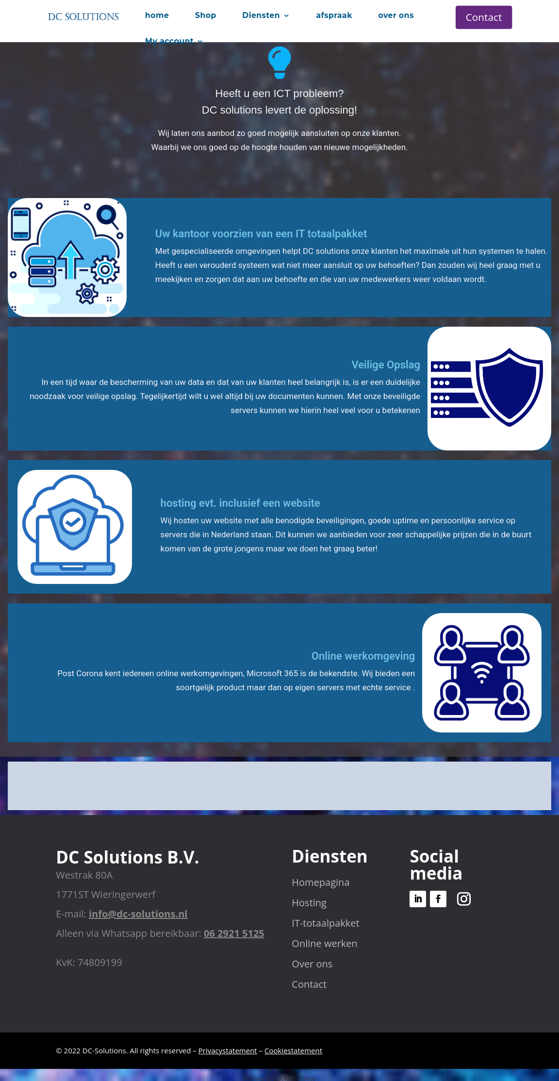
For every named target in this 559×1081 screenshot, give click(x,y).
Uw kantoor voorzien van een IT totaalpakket (261, 234)
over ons (396, 15)
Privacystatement (227, 1050)
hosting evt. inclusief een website (240, 503)
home (157, 15)
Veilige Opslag (385, 365)
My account (169, 41)
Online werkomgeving (363, 656)
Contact (484, 17)
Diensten (261, 15)
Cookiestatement (293, 1050)
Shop (205, 15)
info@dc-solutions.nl (138, 913)
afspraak (334, 15)
